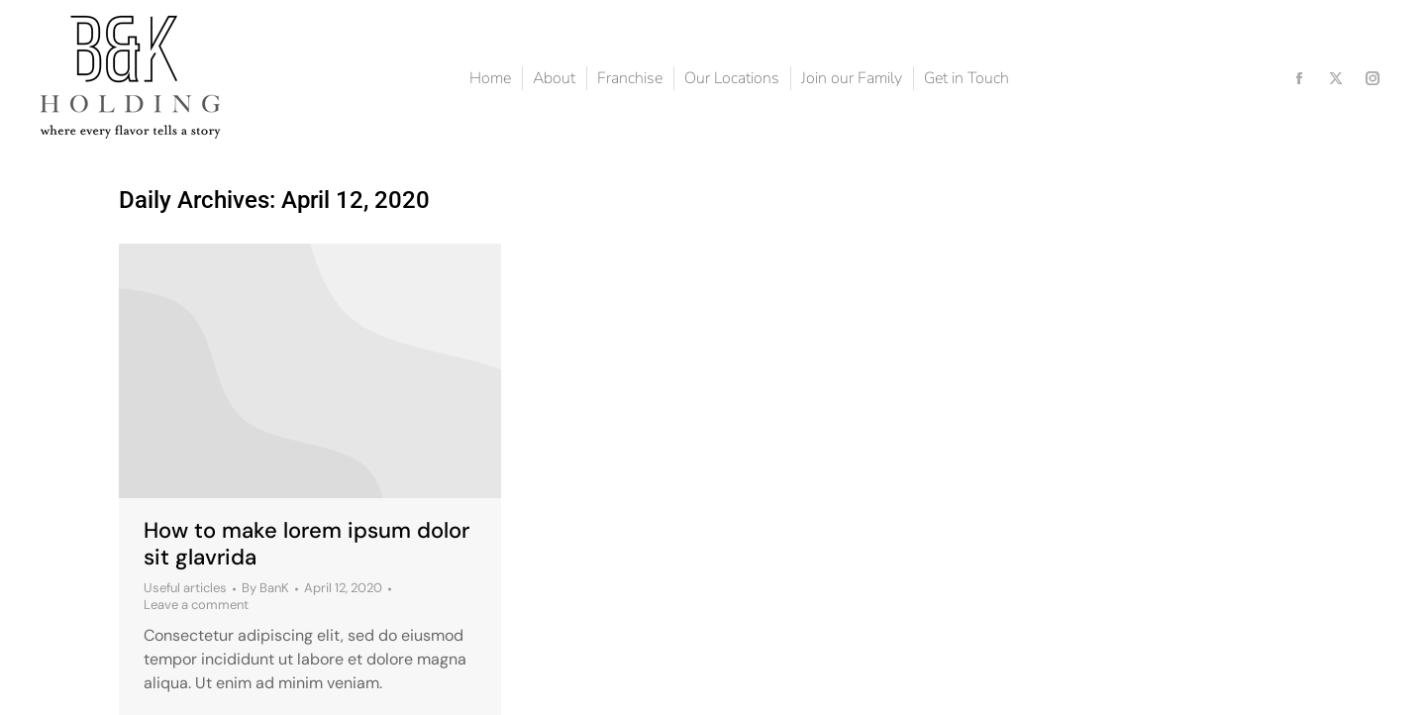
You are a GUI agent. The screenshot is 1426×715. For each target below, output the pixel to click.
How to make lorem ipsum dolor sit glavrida (306, 543)
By (265, 588)
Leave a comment (196, 605)
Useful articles (185, 587)
